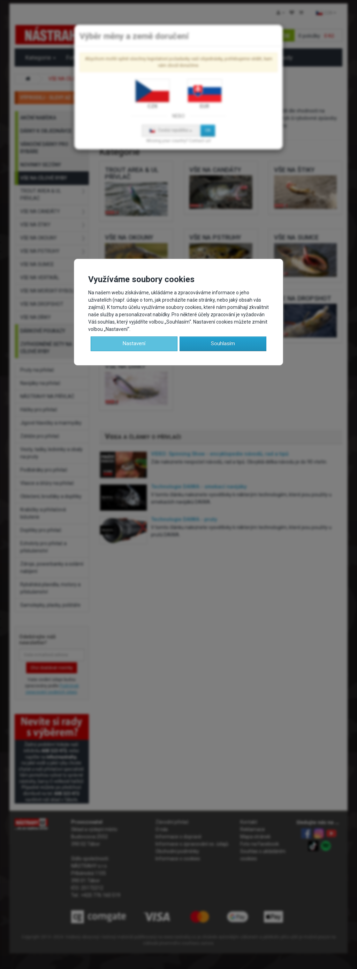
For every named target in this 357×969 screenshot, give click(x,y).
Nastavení (134, 343)
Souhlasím (223, 343)
